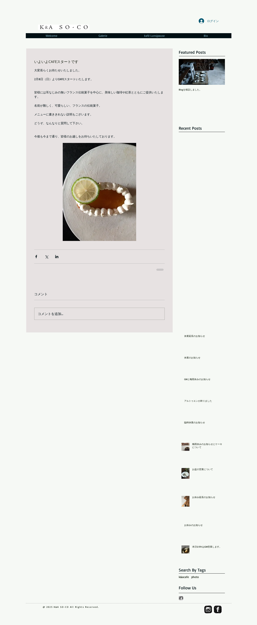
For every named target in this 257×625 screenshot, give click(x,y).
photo (195, 577)
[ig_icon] (208, 609)
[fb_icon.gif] (181, 598)
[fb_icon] (218, 609)
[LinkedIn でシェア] (57, 257)
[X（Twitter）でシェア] (46, 257)
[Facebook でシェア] (36, 257)
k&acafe (184, 577)
